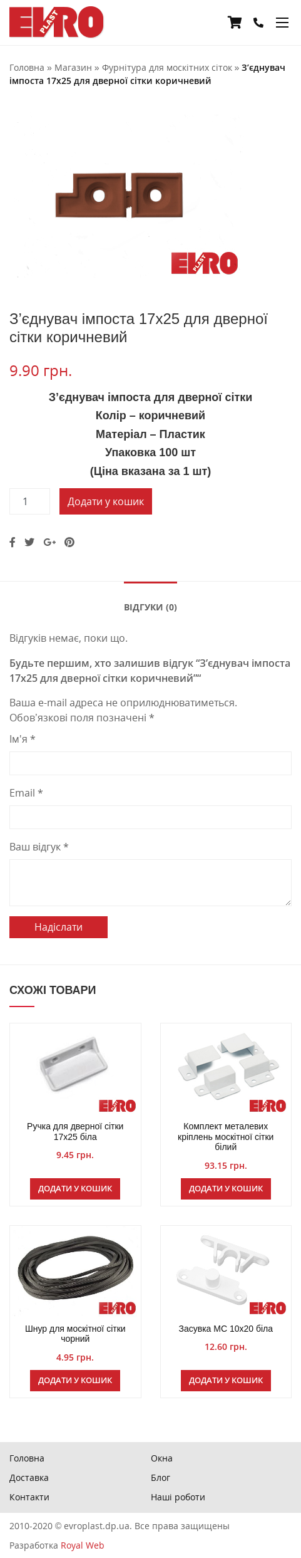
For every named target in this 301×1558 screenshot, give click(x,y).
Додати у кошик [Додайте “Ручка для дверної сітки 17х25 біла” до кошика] (75, 1188)
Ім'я (22, 739)
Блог (160, 1477)
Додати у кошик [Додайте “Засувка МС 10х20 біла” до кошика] (226, 1380)
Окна (162, 1458)
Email (26, 793)
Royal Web (83, 1545)
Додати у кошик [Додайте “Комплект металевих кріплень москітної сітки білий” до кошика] (226, 1188)
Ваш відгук (39, 847)
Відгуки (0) (150, 607)
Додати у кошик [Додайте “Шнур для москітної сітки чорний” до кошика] (75, 1380)
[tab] (150, 606)
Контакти (29, 1497)
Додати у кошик (106, 501)
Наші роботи (178, 1497)
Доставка (29, 1477)
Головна (26, 1458)
